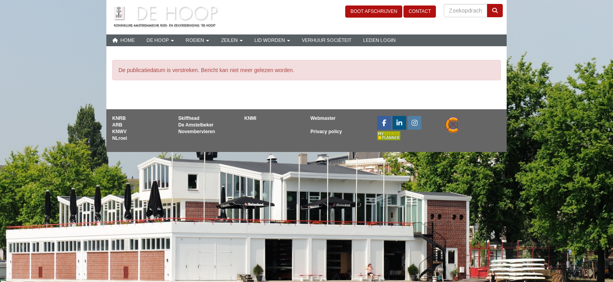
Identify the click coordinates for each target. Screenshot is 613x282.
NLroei (119, 138)
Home (123, 40)
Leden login (379, 40)
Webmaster (322, 118)
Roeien (197, 40)
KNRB (119, 118)
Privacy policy (326, 131)
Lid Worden (272, 40)
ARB (117, 125)
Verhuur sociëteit (326, 40)
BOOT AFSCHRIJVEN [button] (373, 11)
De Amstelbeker (195, 125)
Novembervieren (196, 131)
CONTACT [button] (420, 11)
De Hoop (160, 40)
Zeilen (232, 40)
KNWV (119, 131)
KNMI (250, 118)
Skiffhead (188, 118)
